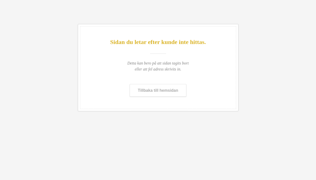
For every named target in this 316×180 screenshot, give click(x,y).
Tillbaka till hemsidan (158, 90)
